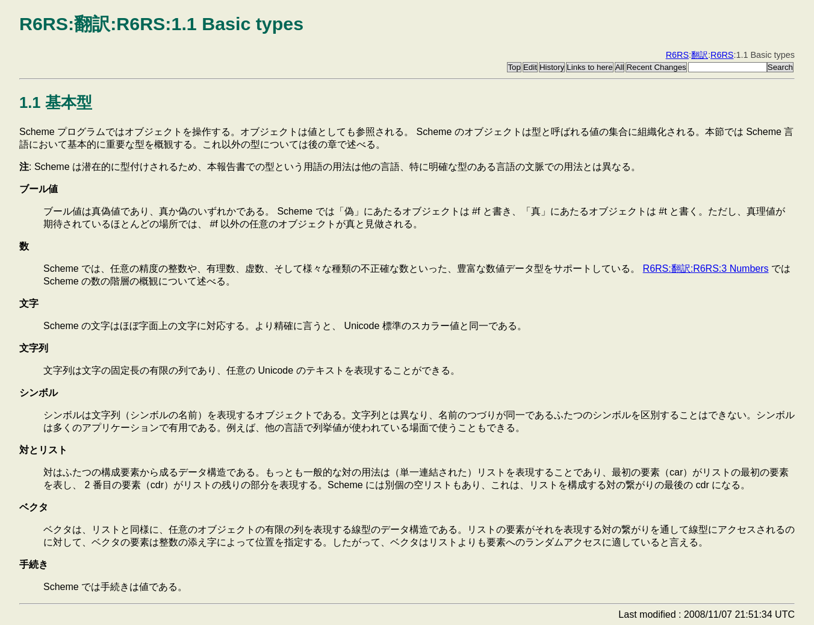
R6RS (677, 55)
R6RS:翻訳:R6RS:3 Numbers (706, 268)
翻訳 (699, 55)
